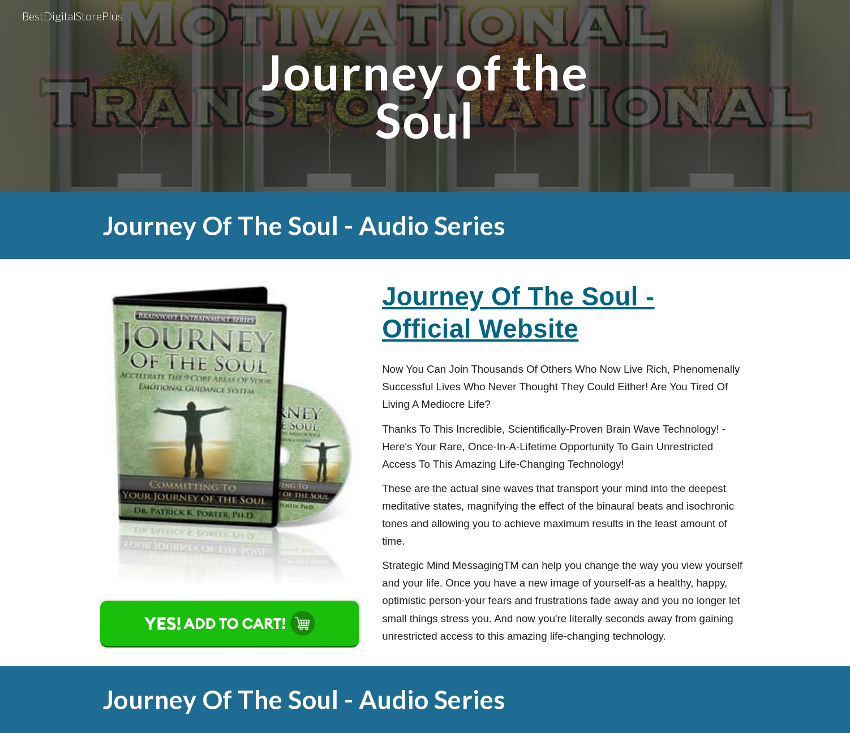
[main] (425, 96)
